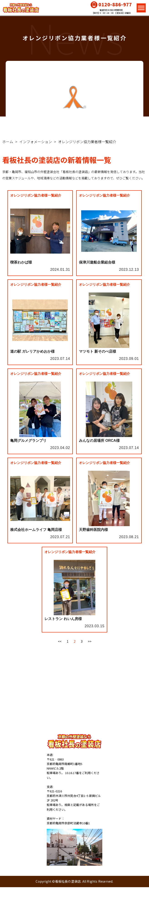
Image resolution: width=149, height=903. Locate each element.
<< (59, 641)
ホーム (7, 141)
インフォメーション (35, 141)
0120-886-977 (115, 4)
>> (89, 641)
